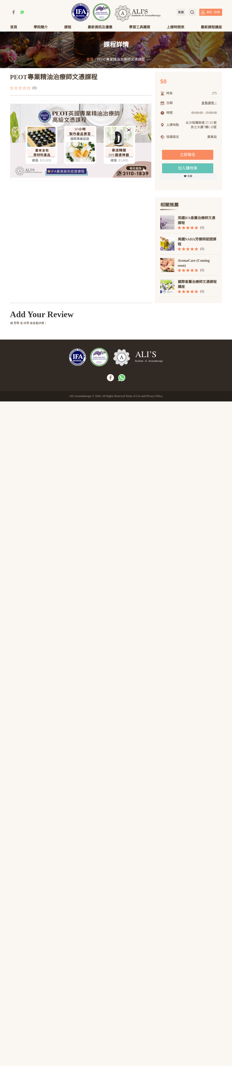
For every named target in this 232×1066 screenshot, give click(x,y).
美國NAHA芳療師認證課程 (197, 243)
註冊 (26, 987)
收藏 (189, 178)
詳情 (26, 196)
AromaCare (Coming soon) (194, 265)
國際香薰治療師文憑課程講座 (197, 286)
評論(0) (56, 196)
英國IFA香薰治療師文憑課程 (196, 222)
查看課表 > (209, 105)
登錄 (16, 987)
